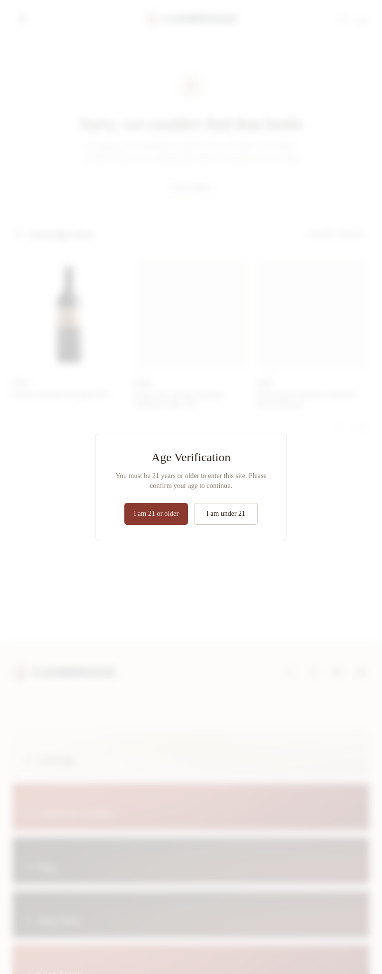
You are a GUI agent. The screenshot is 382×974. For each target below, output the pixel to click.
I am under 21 (225, 513)
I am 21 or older (156, 513)
